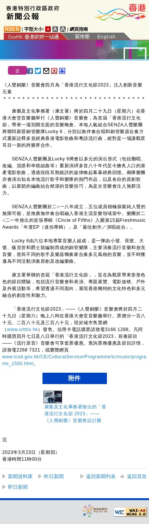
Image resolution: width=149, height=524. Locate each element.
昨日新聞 (54, 476)
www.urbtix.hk (22, 329)
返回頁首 (137, 476)
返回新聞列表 (101, 476)
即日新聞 (18, 487)
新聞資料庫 (20, 476)
